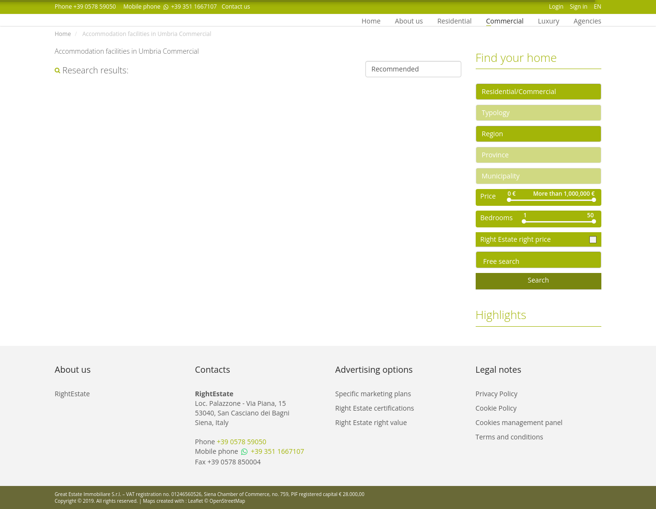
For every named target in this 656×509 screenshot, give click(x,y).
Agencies (587, 20)
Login (556, 6)
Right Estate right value (371, 422)
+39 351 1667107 (189, 6)
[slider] (509, 200)
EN (597, 6)
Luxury (549, 20)
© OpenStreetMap (224, 500)
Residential (454, 20)
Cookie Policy (496, 408)
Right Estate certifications (374, 408)
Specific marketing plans (373, 393)
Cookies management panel (519, 422)
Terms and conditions (509, 436)
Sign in (578, 6)
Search (538, 279)
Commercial (504, 20)
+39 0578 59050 (94, 6)
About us (409, 20)
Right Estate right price (516, 239)
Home (371, 20)
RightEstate (72, 393)
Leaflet (195, 500)
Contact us (236, 6)
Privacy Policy (496, 393)
